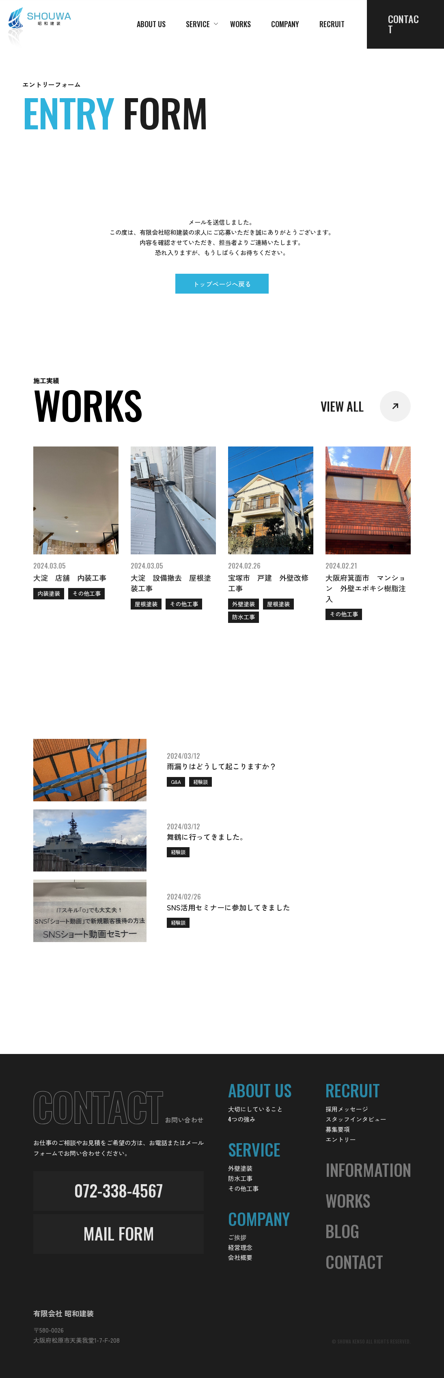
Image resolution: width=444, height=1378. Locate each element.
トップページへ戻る (222, 284)
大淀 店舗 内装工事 (69, 577)
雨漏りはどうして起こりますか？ (221, 766)
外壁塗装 (243, 604)
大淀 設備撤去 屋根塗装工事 (171, 582)
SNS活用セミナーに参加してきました (228, 907)
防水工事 (243, 617)
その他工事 (86, 593)
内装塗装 (48, 593)
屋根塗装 (146, 604)
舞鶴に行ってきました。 (207, 836)
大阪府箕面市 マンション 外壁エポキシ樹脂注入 (365, 587)
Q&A (176, 781)
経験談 (200, 781)
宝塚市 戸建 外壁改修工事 (268, 582)
